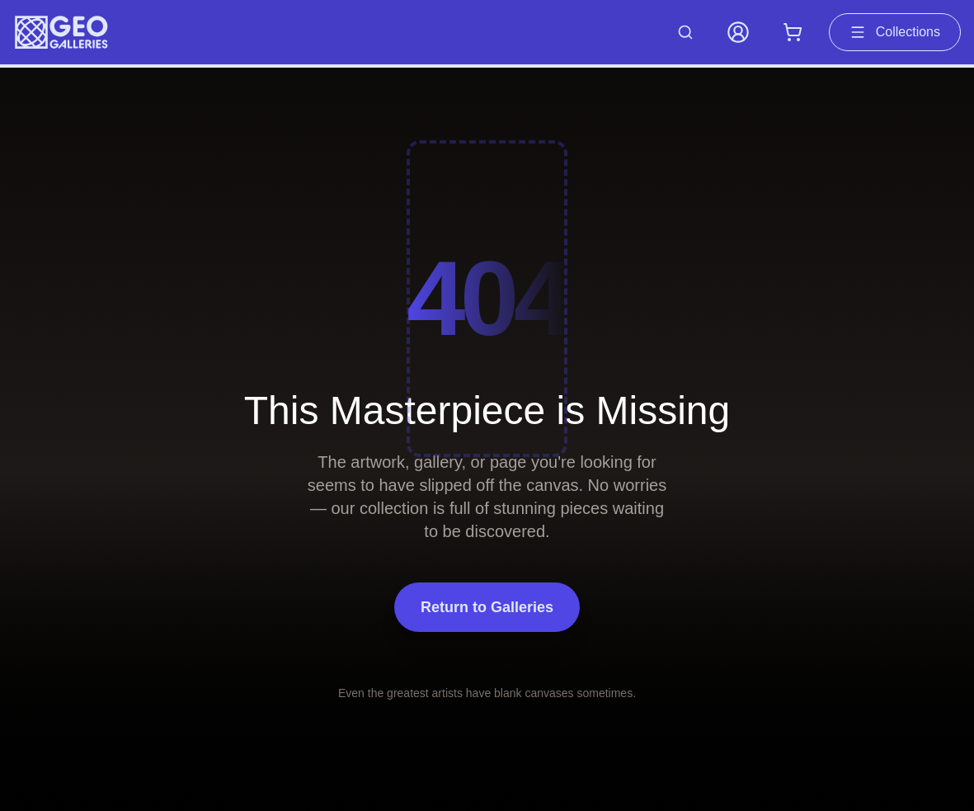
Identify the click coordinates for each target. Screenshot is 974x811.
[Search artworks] (685, 32)
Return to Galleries (487, 607)
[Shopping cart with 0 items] (792, 32)
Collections (894, 32)
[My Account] (738, 32)
